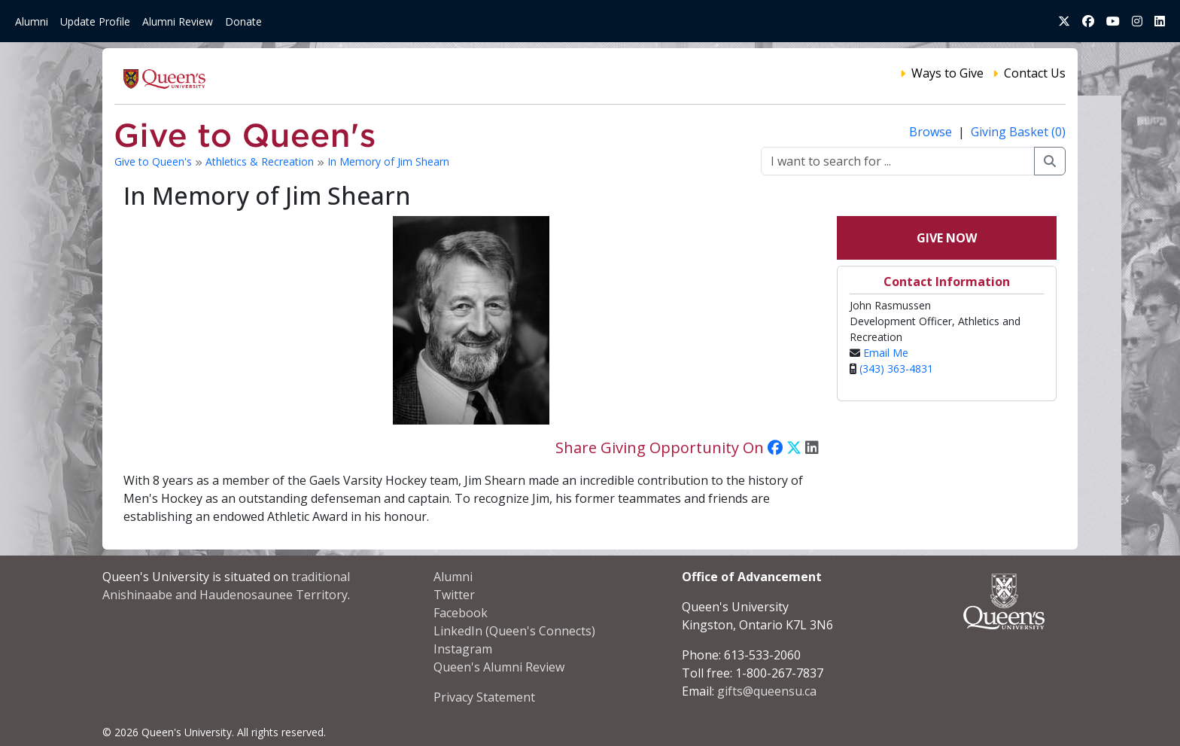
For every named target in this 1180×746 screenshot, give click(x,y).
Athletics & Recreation (261, 161)
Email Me (885, 353)
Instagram (462, 649)
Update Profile (95, 21)
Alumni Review (177, 21)
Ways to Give (947, 73)
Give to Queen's (154, 161)
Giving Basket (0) (1018, 131)
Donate (243, 21)
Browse (932, 131)
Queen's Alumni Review (498, 667)
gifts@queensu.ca (767, 691)
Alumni (31, 21)
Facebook (460, 612)
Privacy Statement (484, 697)
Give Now (947, 238)
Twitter (454, 594)
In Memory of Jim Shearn (388, 161)
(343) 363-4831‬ (896, 368)
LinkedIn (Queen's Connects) (514, 631)
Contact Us (1035, 73)
